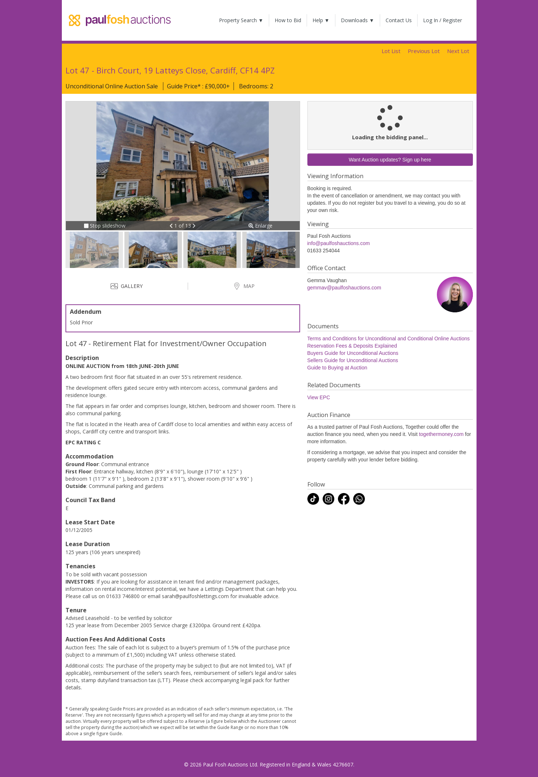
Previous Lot (424, 51)
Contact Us (399, 20)
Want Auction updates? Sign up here (390, 160)
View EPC (318, 397)
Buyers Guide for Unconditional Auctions (353, 353)
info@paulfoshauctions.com (338, 243)
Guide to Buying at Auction (337, 368)
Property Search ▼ (241, 20)
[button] (172, 225)
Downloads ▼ (357, 20)
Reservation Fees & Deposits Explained (352, 346)
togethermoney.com (441, 434)
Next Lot (458, 51)
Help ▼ (321, 20)
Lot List (391, 51)
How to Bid (288, 20)
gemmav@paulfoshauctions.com (344, 288)
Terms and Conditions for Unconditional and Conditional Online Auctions (388, 338)
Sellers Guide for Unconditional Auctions (352, 360)
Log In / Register (442, 20)
